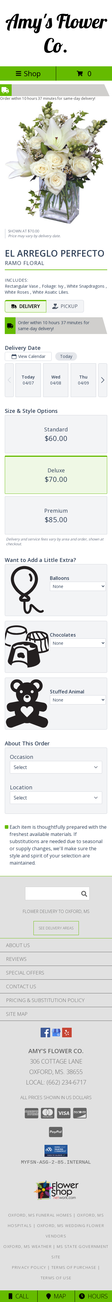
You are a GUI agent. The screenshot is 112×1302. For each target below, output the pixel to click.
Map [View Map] (56, 1296)
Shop (28, 73)
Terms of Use (56, 1277)
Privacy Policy (29, 1267)
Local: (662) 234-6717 (56, 1082)
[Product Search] (57, 893)
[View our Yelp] (67, 1035)
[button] (56, 1151)
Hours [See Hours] (93, 1296)
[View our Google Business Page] (56, 1035)
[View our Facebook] (45, 1035)
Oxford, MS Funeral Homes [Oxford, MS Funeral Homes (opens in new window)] (40, 1215)
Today (66, 356)
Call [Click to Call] (19, 1296)
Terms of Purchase (73, 1267)
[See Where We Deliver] (56, 928)
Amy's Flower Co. (56, 33)
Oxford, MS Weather (27, 1246)
